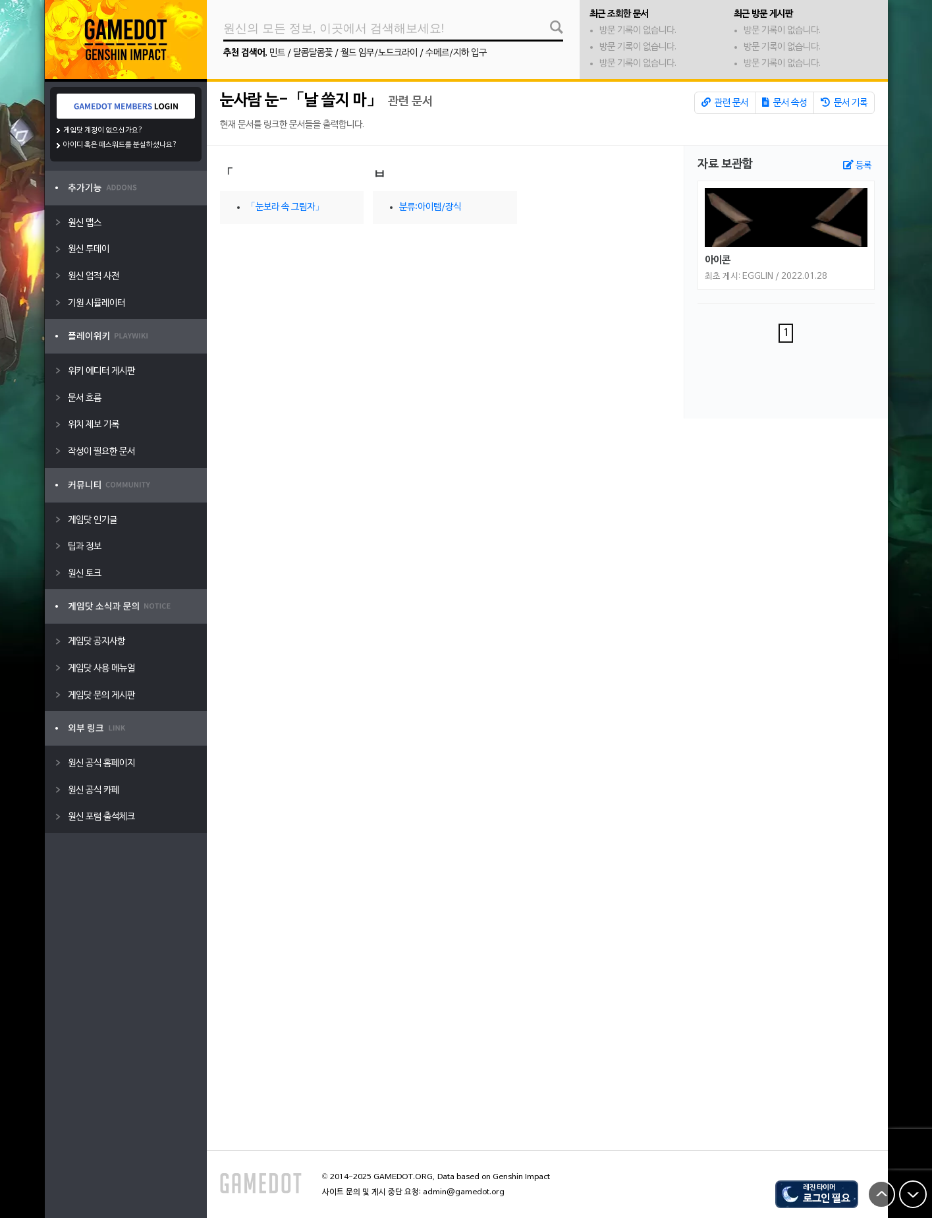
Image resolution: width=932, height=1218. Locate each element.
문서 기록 (844, 103)
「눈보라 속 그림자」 (285, 207)
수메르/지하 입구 (456, 53)
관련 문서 (724, 103)
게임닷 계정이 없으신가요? (103, 130)
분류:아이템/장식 (430, 207)
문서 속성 (784, 103)
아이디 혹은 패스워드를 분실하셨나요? (120, 145)
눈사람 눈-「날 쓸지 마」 (301, 100)
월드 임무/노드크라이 (379, 53)
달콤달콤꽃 (313, 53)
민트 (277, 53)
